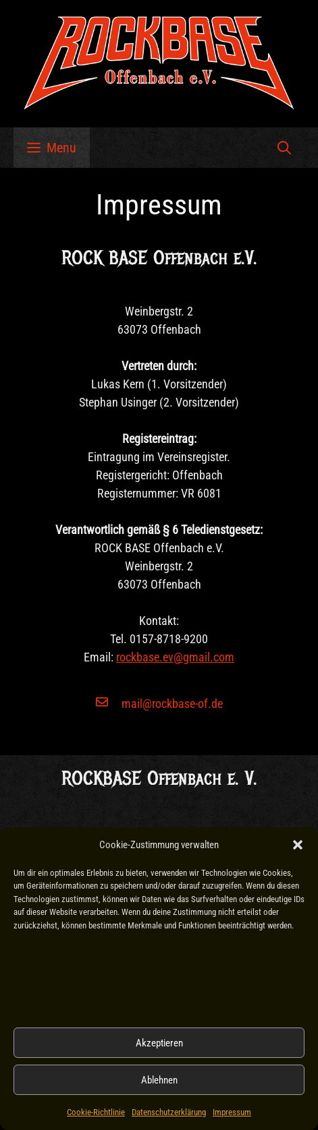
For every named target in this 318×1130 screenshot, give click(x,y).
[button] (297, 845)
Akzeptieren (159, 1043)
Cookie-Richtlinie (96, 1112)
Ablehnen (159, 1080)
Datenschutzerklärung (169, 1112)
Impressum (232, 1112)
